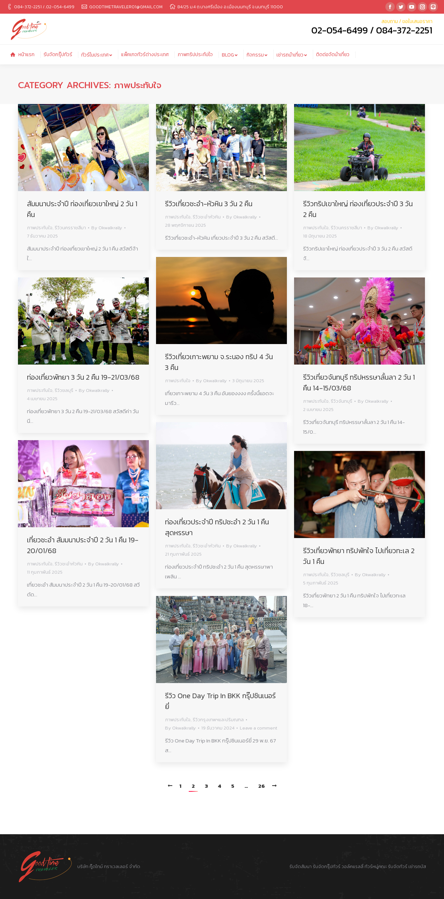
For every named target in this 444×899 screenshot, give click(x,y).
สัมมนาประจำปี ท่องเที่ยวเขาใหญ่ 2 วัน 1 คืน (82, 209)
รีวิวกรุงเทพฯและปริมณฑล (218, 719)
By (106, 227)
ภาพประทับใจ (39, 227)
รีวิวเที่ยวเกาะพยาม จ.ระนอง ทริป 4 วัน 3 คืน (219, 362)
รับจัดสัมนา (300, 866)
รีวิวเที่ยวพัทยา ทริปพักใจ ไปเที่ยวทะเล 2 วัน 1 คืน (359, 556)
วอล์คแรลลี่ (353, 866)
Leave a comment (258, 727)
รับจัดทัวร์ (397, 866)
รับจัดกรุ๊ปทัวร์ (326, 866)
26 (261, 786)
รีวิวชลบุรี (64, 390)
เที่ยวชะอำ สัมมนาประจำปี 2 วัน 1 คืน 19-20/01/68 (82, 545)
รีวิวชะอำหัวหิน (207, 216)
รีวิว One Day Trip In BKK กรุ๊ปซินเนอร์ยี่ (220, 701)
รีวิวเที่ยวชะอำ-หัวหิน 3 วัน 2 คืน (208, 203)
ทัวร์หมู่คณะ (376, 866)
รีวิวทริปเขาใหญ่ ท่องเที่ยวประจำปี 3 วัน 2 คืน (358, 209)
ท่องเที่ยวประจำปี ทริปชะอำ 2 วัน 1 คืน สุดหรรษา (217, 527)
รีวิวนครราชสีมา (70, 227)
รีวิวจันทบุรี (341, 401)
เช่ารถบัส (417, 866)
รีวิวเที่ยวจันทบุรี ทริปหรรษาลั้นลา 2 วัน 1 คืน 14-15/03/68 (359, 382)
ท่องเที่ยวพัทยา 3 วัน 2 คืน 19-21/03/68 (83, 377)
